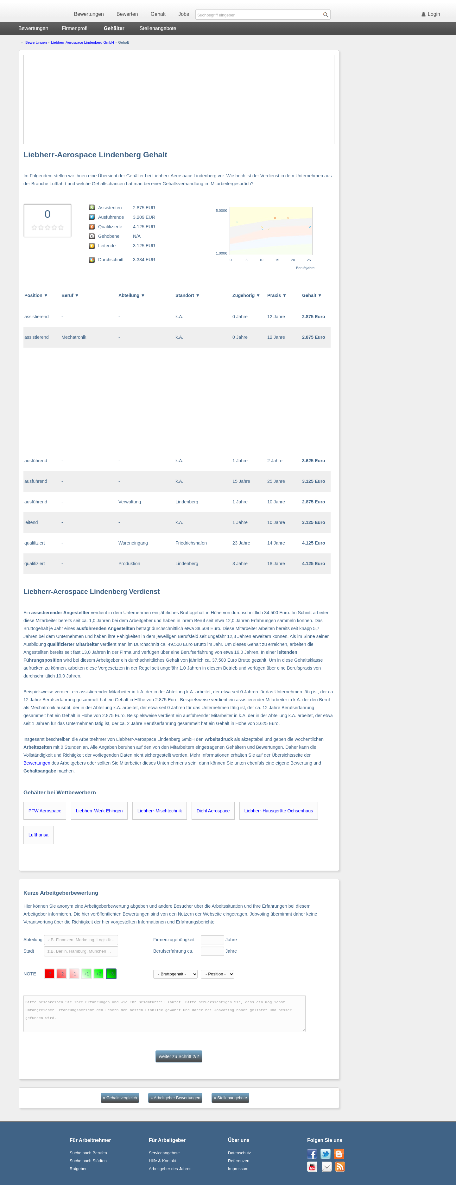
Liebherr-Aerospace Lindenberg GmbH (82, 42)
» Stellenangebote (230, 1097)
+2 (98, 973)
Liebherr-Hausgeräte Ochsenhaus (278, 810)
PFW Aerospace (44, 810)
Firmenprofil (75, 28)
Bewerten (127, 14)
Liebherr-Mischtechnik (159, 810)
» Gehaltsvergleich (120, 1097)
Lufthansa (38, 834)
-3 (50, 973)
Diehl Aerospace (213, 810)
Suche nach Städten (88, 1160)
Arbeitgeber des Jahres (170, 1168)
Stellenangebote (158, 28)
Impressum (238, 1168)
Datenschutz (239, 1152)
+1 (86, 973)
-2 (62, 973)
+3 (111, 973)
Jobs (183, 14)
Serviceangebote (164, 1152)
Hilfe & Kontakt (162, 1160)
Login (432, 14)
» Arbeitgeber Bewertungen (175, 1097)
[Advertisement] (178, 99)
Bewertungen (89, 14)
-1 (74, 973)
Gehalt (158, 14)
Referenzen (238, 1160)
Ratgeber (78, 1168)
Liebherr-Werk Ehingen (99, 810)
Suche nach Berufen (88, 1152)
